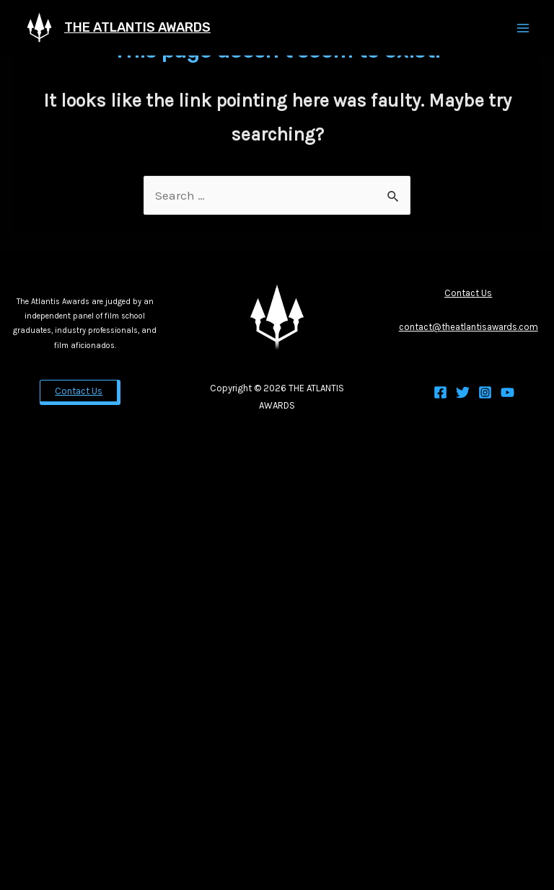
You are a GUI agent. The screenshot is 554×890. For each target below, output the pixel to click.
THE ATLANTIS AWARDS (137, 27)
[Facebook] (440, 392)
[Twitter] (463, 392)
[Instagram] (485, 392)
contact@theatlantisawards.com (468, 326)
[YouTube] (507, 392)
